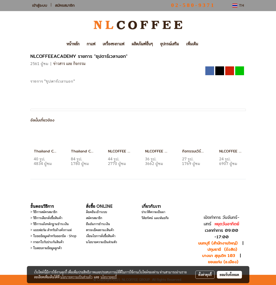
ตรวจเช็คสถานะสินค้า (100, 229)
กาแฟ (91, 43)
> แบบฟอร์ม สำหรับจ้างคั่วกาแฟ (51, 229)
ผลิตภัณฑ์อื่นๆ (142, 43)
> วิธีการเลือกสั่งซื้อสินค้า (46, 217)
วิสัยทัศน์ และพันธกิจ (155, 217)
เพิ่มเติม (192, 43)
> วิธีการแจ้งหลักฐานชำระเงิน (49, 223)
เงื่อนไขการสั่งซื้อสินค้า (100, 235)
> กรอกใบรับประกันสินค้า (47, 241)
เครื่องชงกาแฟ (113, 43)
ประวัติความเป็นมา (153, 211)
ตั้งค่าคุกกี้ (205, 275)
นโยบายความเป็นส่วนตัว (101, 241)
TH (238, 5)
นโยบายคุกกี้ (109, 277)
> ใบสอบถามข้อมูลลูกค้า (46, 247)
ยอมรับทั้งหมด (229, 275)
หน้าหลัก (73, 43)
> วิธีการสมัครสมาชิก (43, 211)
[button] (208, 44)
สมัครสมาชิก (65, 5)
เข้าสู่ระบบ (39, 5)
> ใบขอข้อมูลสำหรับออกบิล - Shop (53, 235)
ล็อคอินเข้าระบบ (96, 211)
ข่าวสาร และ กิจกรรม (69, 63)
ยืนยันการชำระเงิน (98, 223)
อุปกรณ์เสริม (169, 43)
